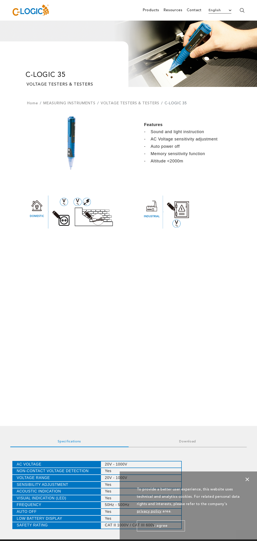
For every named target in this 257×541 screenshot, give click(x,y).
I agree (161, 526)
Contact (194, 10)
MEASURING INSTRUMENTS (69, 103)
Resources (173, 10)
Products (151, 10)
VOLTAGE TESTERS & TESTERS (130, 103)
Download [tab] (187, 441)
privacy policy (149, 511)
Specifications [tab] (69, 441)
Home (32, 103)
